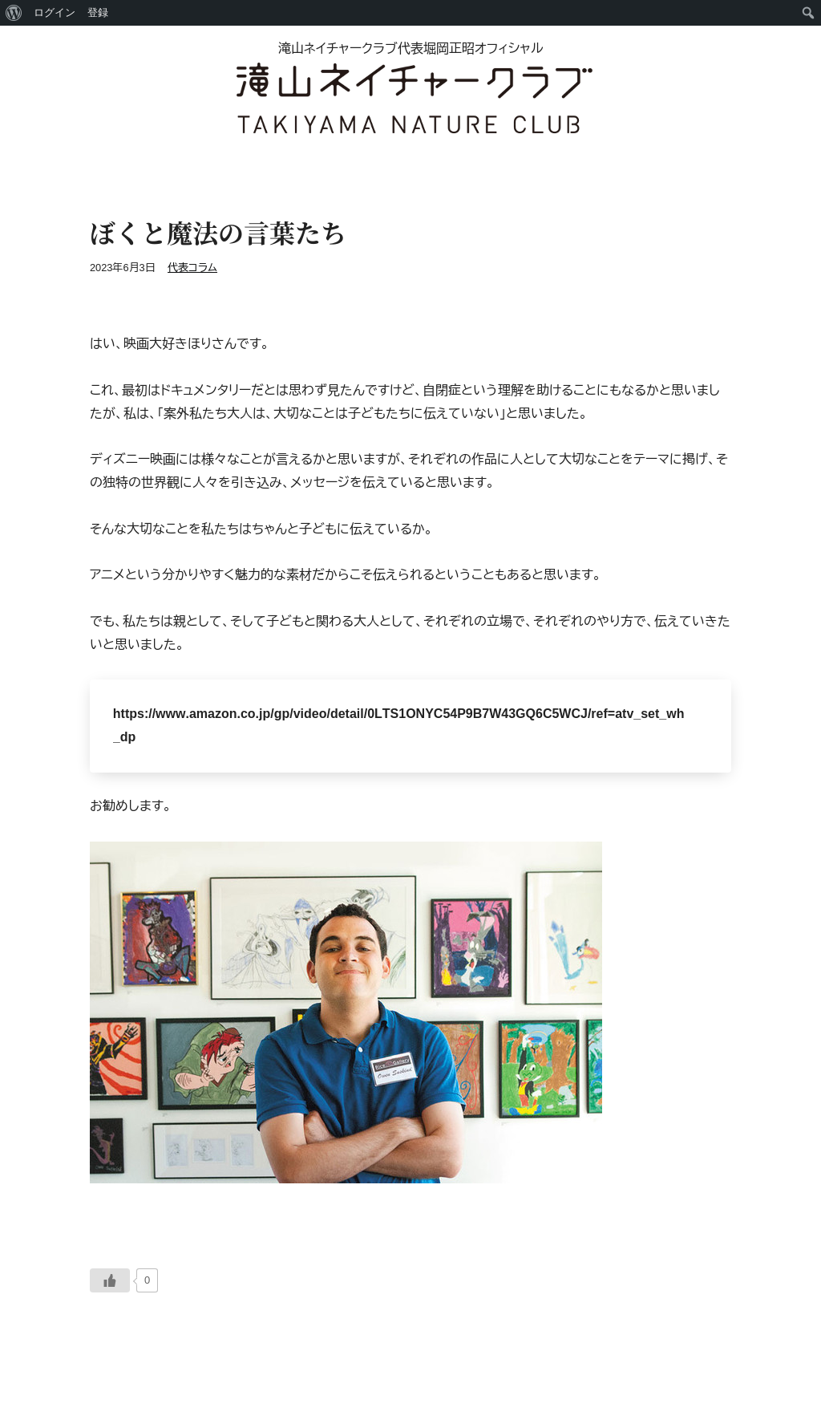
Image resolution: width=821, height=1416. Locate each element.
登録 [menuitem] (97, 12)
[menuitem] (14, 13)
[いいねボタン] (110, 1280)
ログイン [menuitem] (54, 12)
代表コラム (192, 268)
